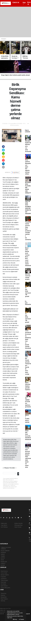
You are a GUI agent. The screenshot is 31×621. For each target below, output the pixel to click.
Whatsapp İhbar (18, 525)
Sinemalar (3, 582)
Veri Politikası (4, 527)
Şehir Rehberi (4, 586)
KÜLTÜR (3, 558)
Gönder (18, 473)
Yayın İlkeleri (4, 525)
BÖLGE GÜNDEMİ (5, 550)
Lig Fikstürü (4, 578)
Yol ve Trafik (4, 573)
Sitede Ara (3, 593)
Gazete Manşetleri (5, 587)
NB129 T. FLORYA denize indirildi (27, 419)
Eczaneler (3, 576)
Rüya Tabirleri (4, 599)
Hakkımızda (4, 523)
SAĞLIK (3, 554)
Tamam (21, 619)
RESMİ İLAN (4, 561)
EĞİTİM (3, 565)
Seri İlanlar (3, 584)
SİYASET (3, 563)
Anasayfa (3, 38)
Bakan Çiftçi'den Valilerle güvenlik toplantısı (27, 386)
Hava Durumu (4, 571)
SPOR (2, 560)
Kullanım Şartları (18, 523)
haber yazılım (3, 617)
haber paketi (3, 615)
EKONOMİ (3, 552)
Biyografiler (4, 597)
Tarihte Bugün (4, 580)
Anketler (3, 595)
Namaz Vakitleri (5, 574)
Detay (15, 619)
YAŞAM (3, 556)
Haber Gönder (17, 527)
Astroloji (3, 600)
